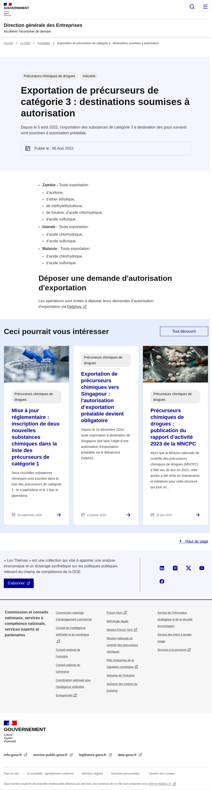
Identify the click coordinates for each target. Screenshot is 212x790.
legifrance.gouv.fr (93, 755)
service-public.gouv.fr (50, 755)
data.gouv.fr (128, 755)
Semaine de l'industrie (121, 675)
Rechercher (192, 6)
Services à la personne (171, 649)
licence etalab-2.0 (160, 783)
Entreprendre (64, 695)
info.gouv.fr (13, 755)
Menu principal (205, 6)
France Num (114, 612)
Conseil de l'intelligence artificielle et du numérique (72, 631)
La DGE (25, 43)
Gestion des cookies (162, 773)
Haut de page (196, 541)
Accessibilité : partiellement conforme (50, 773)
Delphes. (74, 307)
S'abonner (16, 583)
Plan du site (11, 773)
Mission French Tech (120, 630)
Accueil (8, 43)
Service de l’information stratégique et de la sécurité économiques (174, 619)
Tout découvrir (184, 331)
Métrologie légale (117, 621)
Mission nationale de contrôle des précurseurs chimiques (122, 645)
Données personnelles (125, 773)
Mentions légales (92, 773)
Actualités (44, 43)
